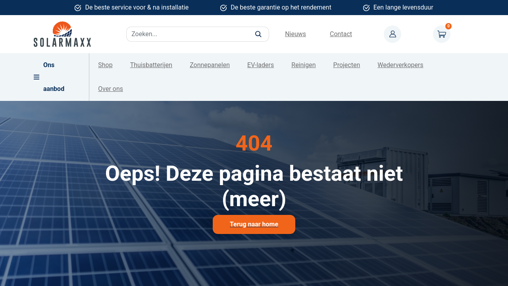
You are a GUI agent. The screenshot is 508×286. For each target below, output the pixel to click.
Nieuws (295, 34)
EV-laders (260, 65)
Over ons (110, 89)
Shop (105, 65)
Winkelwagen (441, 34)
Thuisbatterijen (151, 65)
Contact (341, 34)
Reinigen (303, 65)
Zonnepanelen (210, 65)
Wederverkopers (400, 65)
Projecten (346, 65)
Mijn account (392, 34)
